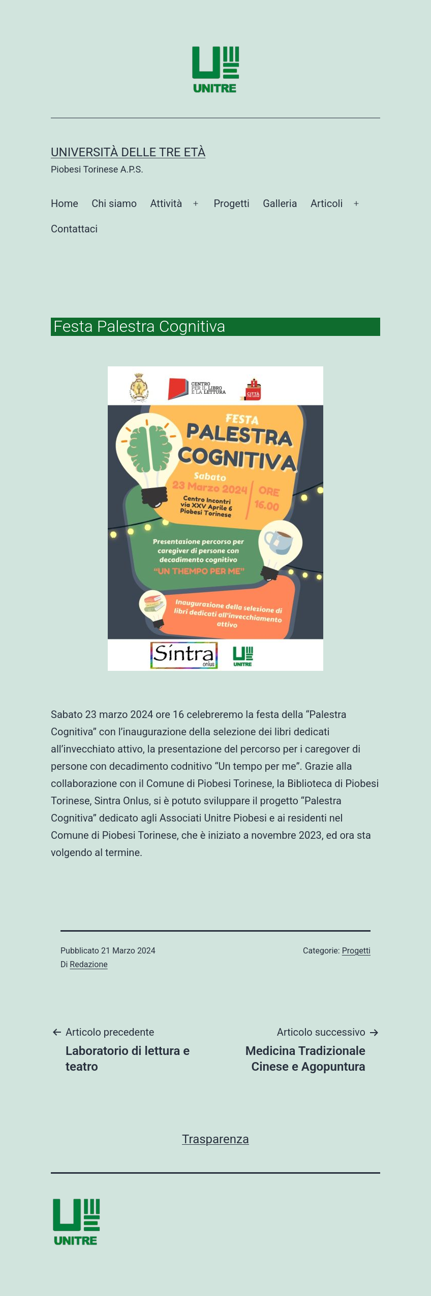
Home (64, 203)
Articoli (327, 203)
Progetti (231, 203)
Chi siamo (114, 203)
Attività (166, 203)
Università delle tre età (128, 152)
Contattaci (74, 229)
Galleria (280, 203)
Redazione (88, 964)
